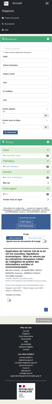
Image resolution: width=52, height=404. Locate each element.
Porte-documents (26, 336)
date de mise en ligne (35, 238)
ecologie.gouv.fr (26, 373)
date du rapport (14, 238)
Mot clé (6, 183)
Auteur (6, 150)
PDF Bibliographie (25, 226)
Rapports (26, 334)
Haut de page (44, 320)
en (4, 111)
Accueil (26, 331)
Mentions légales (26, 347)
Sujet (5, 56)
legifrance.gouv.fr (26, 360)
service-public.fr (26, 357)
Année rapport (9, 188)
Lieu (5, 100)
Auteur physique (10, 65)
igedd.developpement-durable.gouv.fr (26, 376)
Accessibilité (26, 344)
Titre (5, 83)
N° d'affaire (8, 91)
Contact (26, 349)
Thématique (8, 161)
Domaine (7, 172)
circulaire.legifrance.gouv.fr (26, 363)
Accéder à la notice (13, 295)
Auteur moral (9, 74)
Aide (26, 342)
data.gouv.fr (26, 371)
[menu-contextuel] (4, 52)
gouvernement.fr (26, 365)
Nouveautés (26, 339)
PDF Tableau (25, 222)
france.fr (26, 368)
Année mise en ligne (12, 199)
